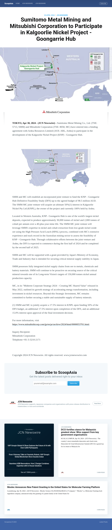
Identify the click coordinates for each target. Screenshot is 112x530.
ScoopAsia (8, 3)
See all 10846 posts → (29, 472)
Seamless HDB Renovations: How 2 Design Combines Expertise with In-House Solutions (29, 464)
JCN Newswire (40, 3)
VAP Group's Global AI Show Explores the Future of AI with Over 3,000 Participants (29, 446)
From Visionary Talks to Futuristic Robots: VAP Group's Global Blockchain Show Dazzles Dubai (29, 455)
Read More (97, 403)
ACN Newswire (27, 3)
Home (18, 3)
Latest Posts (103, 522)
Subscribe (103, 3)
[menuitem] (17, 3)
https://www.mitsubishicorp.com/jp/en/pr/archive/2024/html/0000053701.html (50, 324)
